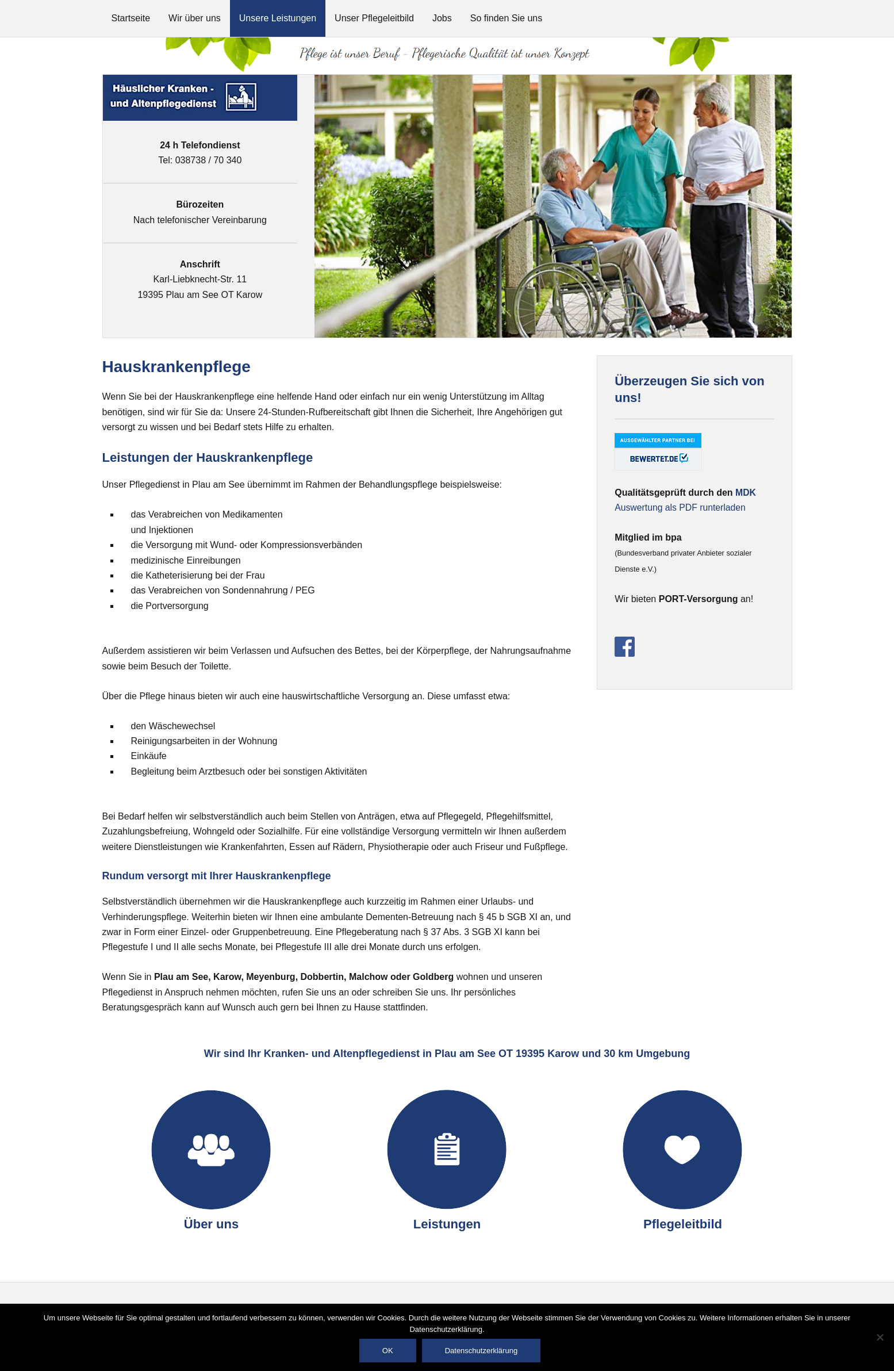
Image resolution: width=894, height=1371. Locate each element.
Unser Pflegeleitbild (374, 18)
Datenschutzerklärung (481, 1350)
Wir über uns (194, 18)
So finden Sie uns (506, 18)
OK (387, 1350)
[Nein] (879, 1337)
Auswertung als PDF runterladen (681, 507)
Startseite (131, 18)
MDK (745, 492)
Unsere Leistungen (277, 18)
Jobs (442, 18)
